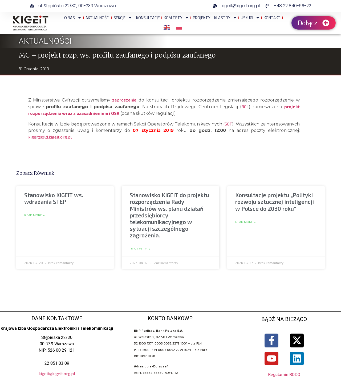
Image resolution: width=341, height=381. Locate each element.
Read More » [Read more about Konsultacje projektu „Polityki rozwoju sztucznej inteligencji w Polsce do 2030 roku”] (245, 222)
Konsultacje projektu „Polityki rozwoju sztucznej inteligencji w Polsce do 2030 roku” (274, 202)
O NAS (73, 18)
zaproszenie (124, 99)
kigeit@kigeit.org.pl (57, 373)
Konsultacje (148, 18)
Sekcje (122, 18)
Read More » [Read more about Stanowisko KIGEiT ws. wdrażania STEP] (34, 215)
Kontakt (272, 18)
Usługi (250, 18)
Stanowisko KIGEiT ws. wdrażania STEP (53, 198)
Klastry (225, 18)
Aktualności (97, 18)
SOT (228, 123)
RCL (245, 106)
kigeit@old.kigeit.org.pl (50, 136)
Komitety (176, 18)
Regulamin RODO (284, 374)
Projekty (201, 18)
